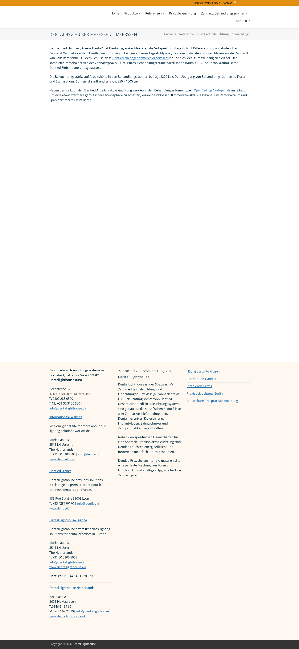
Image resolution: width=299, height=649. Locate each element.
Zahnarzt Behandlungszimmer (224, 13)
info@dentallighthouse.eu (67, 562)
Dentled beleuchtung (213, 34)
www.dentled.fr (60, 508)
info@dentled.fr (88, 503)
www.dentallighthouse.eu (67, 567)
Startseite (169, 34)
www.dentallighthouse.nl (67, 616)
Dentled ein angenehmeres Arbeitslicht (140, 58)
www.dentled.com (62, 459)
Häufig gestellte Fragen (207, 3)
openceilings (240, 34)
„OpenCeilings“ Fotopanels (211, 90)
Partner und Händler (202, 379)
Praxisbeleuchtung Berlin (205, 393)
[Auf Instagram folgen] (235, 3)
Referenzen (154, 13)
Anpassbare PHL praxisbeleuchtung (212, 401)
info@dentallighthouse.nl (94, 611)
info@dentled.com (91, 454)
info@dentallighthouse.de (67, 408)
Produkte (132, 13)
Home (115, 13)
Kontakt (227, 3)
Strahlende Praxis (199, 386)
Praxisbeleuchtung (182, 13)
